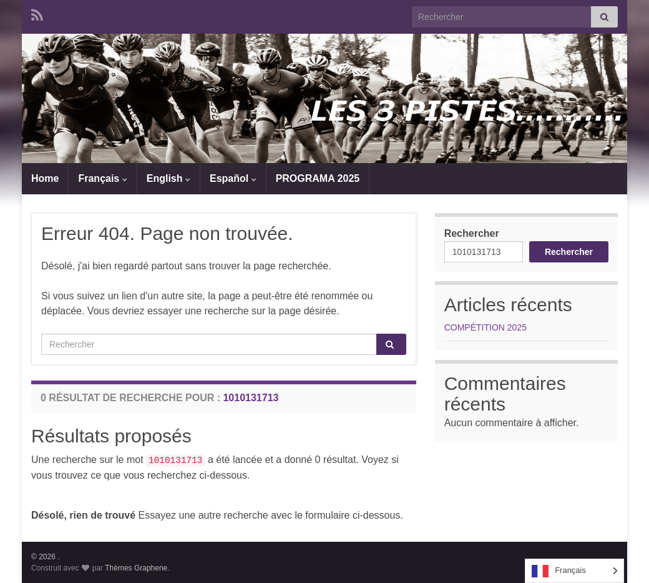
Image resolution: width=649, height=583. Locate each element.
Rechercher (471, 233)
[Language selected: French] (574, 571)
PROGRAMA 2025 (318, 178)
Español (233, 178)
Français (102, 178)
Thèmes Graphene (136, 568)
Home (45, 178)
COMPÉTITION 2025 (485, 327)
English (168, 178)
